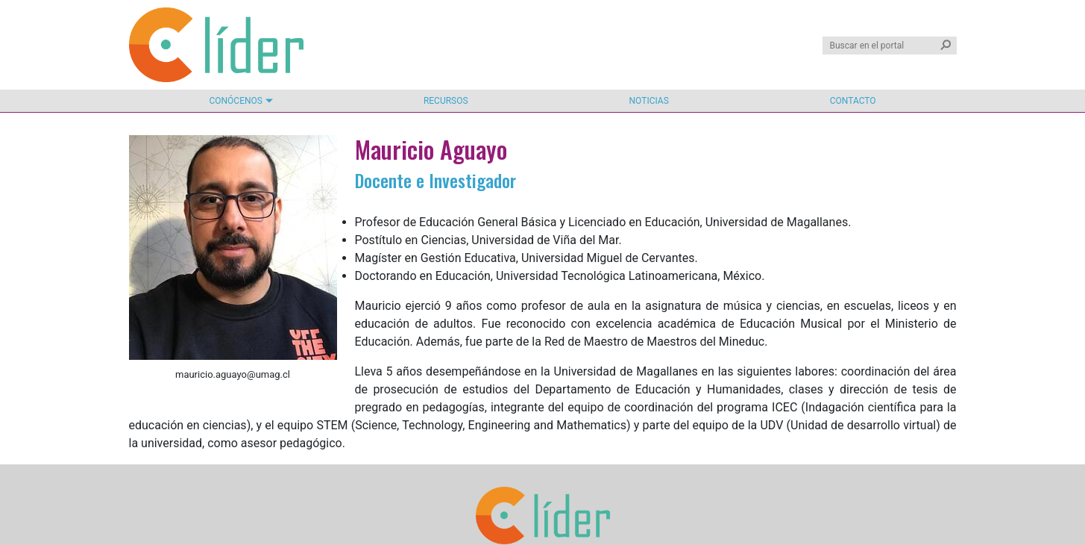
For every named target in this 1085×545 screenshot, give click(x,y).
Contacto (853, 101)
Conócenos (235, 101)
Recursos (446, 101)
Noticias (649, 101)
